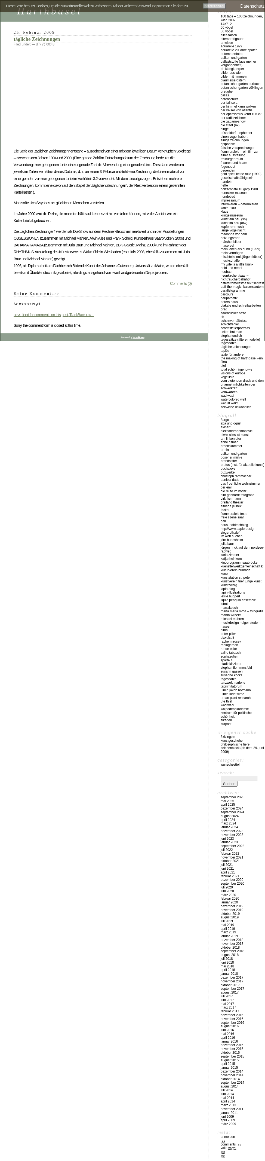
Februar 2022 (230, 854)
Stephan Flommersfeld (236, 668)
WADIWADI (227, 396)
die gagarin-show (233, 121)
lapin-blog (228, 589)
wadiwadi (227, 705)
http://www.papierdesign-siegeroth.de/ (238, 530)
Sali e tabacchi (231, 653)
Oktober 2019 (230, 914)
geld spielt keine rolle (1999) (241, 174)
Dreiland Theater (232, 502)
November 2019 (232, 910)
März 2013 (228, 1105)
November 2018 (232, 944)
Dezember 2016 (232, 1015)
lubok (225, 604)
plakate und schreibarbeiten (241, 305)
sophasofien (229, 656)
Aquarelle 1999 (231, 46)
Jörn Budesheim (232, 540)
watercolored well (233, 399)
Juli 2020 (227, 887)
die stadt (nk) (230, 125)
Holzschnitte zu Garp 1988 (239, 189)
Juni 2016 (227, 1030)
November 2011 (232, 1109)
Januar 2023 (229, 842)
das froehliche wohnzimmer (240, 483)
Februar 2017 (230, 1011)
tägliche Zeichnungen (37, 39)
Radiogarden (229, 645)
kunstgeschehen (232, 741)
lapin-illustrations (233, 592)
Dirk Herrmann (231, 498)
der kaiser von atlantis (236, 110)
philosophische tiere (235, 744)
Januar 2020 (229, 902)
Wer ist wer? (229, 403)
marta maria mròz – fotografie (242, 611)
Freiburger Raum (232, 159)
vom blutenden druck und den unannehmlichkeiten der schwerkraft (242, 384)
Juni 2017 (227, 1000)
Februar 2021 (230, 876)
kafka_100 (228, 208)
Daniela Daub (230, 480)
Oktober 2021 (230, 861)
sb (222, 317)
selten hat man (231, 332)
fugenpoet (228, 167)
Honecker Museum (234, 193)
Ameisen (227, 43)
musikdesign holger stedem (240, 623)
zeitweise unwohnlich (236, 407)
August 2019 (230, 917)
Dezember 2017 (232, 977)
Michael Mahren (232, 619)
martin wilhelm (231, 615)
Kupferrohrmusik (232, 227)
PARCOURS (227, 294)
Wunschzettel (230, 764)
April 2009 (228, 1120)
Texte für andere (232, 354)
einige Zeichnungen (235, 140)
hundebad (228, 196)
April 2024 (228, 820)
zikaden (226, 720)
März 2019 (228, 932)
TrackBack (81, 315)
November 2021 (232, 857)
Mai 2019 (227, 925)
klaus (224, 211)
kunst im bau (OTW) (234, 223)
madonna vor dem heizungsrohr (234, 236)
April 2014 (228, 1101)
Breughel (227, 91)
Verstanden (214, 6)
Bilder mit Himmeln (234, 76)
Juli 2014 (227, 1090)
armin (225, 450)
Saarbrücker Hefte (233, 313)
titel (223, 366)
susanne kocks (231, 675)
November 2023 (232, 835)
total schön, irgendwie (236, 369)
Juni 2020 (227, 891)
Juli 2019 (227, 921)
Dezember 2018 (232, 940)
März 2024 (228, 823)
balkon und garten (234, 58)
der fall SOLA (229, 103)
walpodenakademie (235, 709)
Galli (223, 521)
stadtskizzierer (231, 664)
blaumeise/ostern (233, 80)
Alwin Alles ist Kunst (235, 435)
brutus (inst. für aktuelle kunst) (242, 465)
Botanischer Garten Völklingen (242, 88)
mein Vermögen (232, 253)
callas (225, 95)
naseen (226, 626)
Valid (228, 1148)
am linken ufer (231, 439)
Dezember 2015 (232, 1045)
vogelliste (227, 377)
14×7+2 (226, 24)
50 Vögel (227, 27)
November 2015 (232, 1049)
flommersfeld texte (234, 514)
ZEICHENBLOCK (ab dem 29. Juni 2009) (242, 750)
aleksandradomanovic (236, 431)
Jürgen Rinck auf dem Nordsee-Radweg (242, 549)
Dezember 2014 (232, 1071)
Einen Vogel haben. (234, 137)
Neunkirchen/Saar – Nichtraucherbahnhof (235, 277)
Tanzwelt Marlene (233, 683)
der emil (226, 487)
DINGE (225, 129)
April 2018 (228, 970)
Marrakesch (229, 608)
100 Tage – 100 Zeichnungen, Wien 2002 (242, 18)
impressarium (230, 200)
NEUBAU (226, 272)
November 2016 (232, 1019)
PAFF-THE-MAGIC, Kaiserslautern (242, 287)
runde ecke (229, 649)
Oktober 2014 (230, 1079)
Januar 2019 (229, 936)
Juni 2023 (227, 839)
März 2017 (228, 1007)
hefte (224, 185)
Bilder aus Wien (231, 73)
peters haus (229, 302)
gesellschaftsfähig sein (237, 178)
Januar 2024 (229, 827)
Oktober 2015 (230, 1053)
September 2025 (232, 797)
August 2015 (230, 1060)
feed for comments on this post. (41, 315)
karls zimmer (230, 555)
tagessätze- (229, 343)
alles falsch (229, 35)
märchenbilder (231, 242)
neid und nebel (231, 268)
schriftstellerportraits (235, 328)
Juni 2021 (227, 868)
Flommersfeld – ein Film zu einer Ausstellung (239, 153)
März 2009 (228, 1124)
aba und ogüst (231, 423)
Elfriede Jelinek (231, 506)
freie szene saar (232, 517)
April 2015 (228, 1064)
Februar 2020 (230, 898)
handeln (226, 182)
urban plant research (236, 698)
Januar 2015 (229, 1068)
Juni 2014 (227, 1094)
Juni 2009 (227, 1117)
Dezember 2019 (232, 906)
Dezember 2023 (232, 831)
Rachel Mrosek (231, 641)
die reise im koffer (233, 491)
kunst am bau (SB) (234, 219)
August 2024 (230, 816)
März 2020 (228, 895)
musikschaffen (231, 260)
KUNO (224, 574)
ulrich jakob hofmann (236, 690)
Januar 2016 (229, 1041)
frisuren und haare (234, 163)
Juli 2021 (227, 865)
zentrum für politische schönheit (236, 715)
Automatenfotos (232, 54)
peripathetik (229, 298)
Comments (231, 1144)
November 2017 (232, 981)
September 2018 (232, 951)
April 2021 (228, 872)
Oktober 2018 (230, 947)
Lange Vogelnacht (233, 230)
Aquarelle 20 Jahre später (239, 50)
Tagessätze (228, 679)
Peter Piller (228, 634)
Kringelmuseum (232, 215)
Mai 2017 (227, 1004)
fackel (225, 510)
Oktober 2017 (230, 985)
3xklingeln (228, 737)
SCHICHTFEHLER (230, 324)
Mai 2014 (227, 1098)
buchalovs (228, 468)
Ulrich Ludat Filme (232, 694)
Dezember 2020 (232, 880)
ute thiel (226, 701)
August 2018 (230, 955)
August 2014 (230, 1086)
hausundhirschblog (234, 525)
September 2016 (232, 1023)
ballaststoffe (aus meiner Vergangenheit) (238, 63)
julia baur (227, 544)
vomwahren (229, 392)
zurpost (226, 724)
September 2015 (232, 1056)
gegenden (228, 170)
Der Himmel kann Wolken (238, 106)
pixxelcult (227, 638)
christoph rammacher (236, 476)
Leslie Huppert (230, 596)
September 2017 (232, 989)
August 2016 (230, 1026)
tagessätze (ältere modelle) (240, 339)
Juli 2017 (227, 996)
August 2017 (230, 992)
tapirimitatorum (231, 686)
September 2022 (232, 846)
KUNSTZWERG (229, 585)
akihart (225, 427)
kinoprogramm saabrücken (240, 562)
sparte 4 (226, 660)
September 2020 (232, 883)
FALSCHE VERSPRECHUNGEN (238, 148)
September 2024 (232, 812)
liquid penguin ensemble (238, 600)
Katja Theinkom (231, 559)
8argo (225, 420)
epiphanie (228, 144)
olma (224, 630)
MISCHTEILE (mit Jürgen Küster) (241, 257)
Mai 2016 (227, 1034)
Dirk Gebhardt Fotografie (237, 495)
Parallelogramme (233, 290)
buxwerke (228, 472)
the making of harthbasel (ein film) (242, 360)
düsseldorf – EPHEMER (236, 133)
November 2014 (232, 1075)
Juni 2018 (227, 962)
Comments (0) (181, 283)
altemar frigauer (232, 39)
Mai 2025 (227, 801)
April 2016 (228, 1038)
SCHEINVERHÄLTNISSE (234, 321)
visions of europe (233, 373)
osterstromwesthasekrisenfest (242, 283)
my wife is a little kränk (237, 264)
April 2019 (228, 929)
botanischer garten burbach (240, 84)
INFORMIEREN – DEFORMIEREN (239, 204)
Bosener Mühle (231, 457)
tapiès (225, 351)
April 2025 (228, 804)
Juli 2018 (227, 959)
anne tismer (229, 442)
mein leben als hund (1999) (240, 249)
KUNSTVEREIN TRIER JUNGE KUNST (241, 581)
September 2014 (232, 1082)
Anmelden (228, 1137)
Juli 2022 (227, 850)
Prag (224, 309)
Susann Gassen (232, 671)
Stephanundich (231, 336)
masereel (227, 246)
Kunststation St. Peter (236, 577)
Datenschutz (229, 99)
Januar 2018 (229, 974)
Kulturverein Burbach (235, 570)
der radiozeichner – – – (237, 118)
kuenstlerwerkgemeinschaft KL (242, 566)
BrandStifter (229, 461)
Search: (226, 772)
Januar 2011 (229, 1113)
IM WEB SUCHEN (231, 536)
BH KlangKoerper (232, 69)
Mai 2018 (227, 966)
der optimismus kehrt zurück (241, 114)
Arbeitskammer (231, 446)
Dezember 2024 (232, 808)
